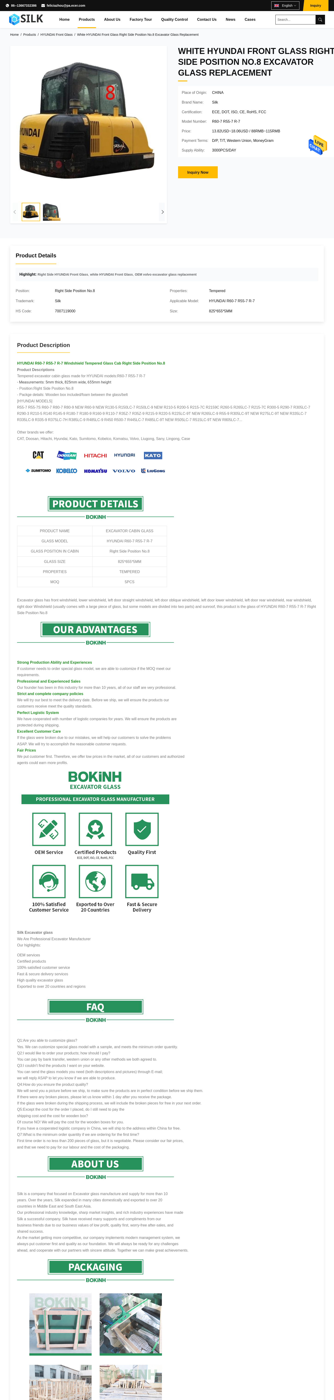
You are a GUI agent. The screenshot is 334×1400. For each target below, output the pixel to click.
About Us (112, 19)
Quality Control (174, 19)
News (231, 19)
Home (64, 19)
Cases (250, 19)
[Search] (320, 19)
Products (87, 19)
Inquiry (315, 5)
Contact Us (206, 19)
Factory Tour (141, 19)
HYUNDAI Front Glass (57, 34)
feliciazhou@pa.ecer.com (66, 5)
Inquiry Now (198, 172)
